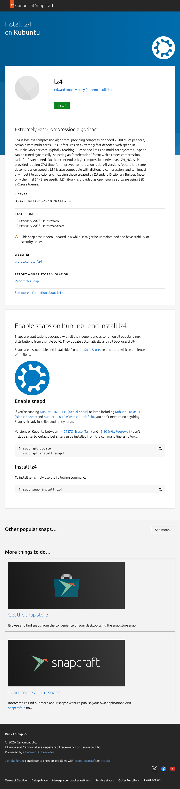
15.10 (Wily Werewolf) (115, 431)
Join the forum (14, 760)
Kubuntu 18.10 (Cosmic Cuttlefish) (69, 417)
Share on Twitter (154, 768)
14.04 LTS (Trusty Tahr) (75, 431)
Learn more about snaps (34, 692)
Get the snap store (28, 614)
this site (105, 760)
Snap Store (92, 349)
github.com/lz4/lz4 (28, 261)
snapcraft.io (16, 708)
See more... (163, 530)
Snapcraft (90, 760)
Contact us (152, 780)
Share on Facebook (163, 768)
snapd (78, 760)
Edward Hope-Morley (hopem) (76, 89)
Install (62, 105)
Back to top (16, 734)
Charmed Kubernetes (38, 752)
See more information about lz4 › (39, 292)
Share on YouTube (172, 768)
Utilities (106, 89)
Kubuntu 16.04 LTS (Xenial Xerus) (64, 412)
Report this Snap (27, 281)
